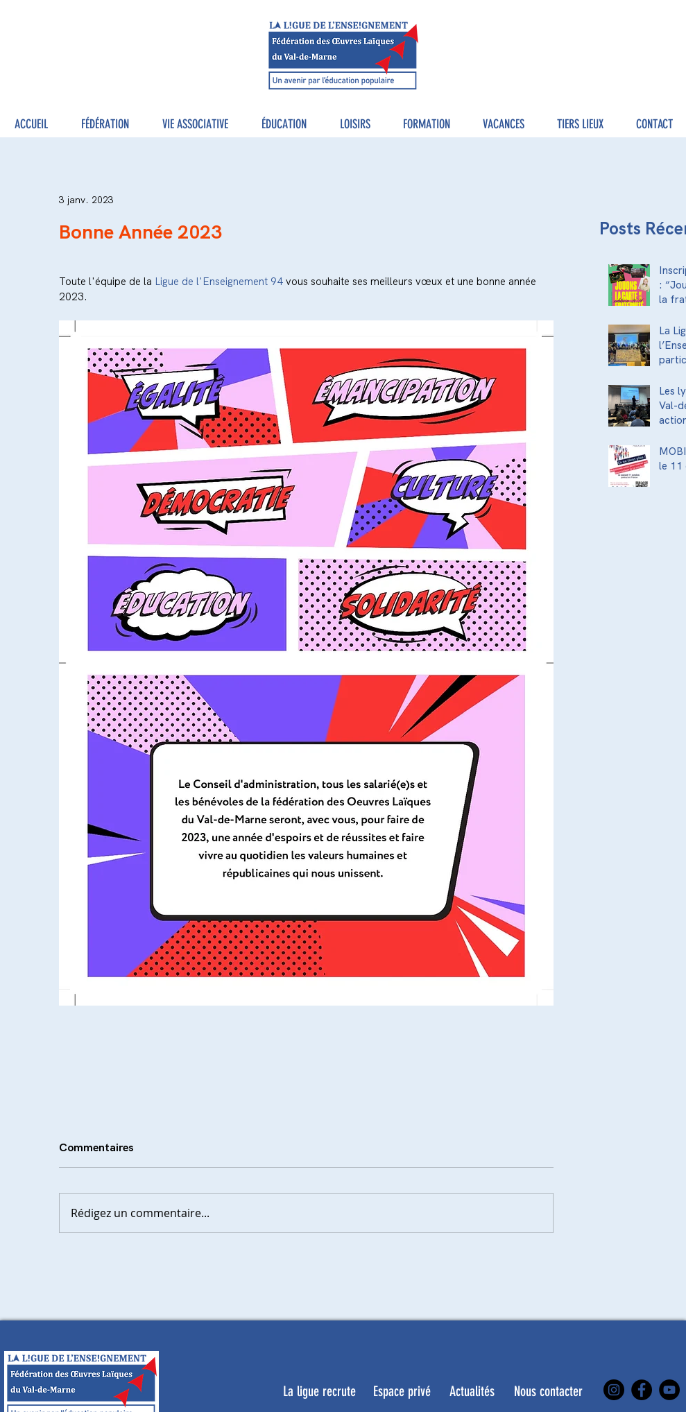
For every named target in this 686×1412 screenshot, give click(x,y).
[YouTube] (669, 1389)
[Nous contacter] (549, 1391)
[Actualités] (472, 1391)
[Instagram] (613, 1389)
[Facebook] (641, 1389)
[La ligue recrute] (319, 1391)
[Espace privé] (402, 1391)
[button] (105, 124)
